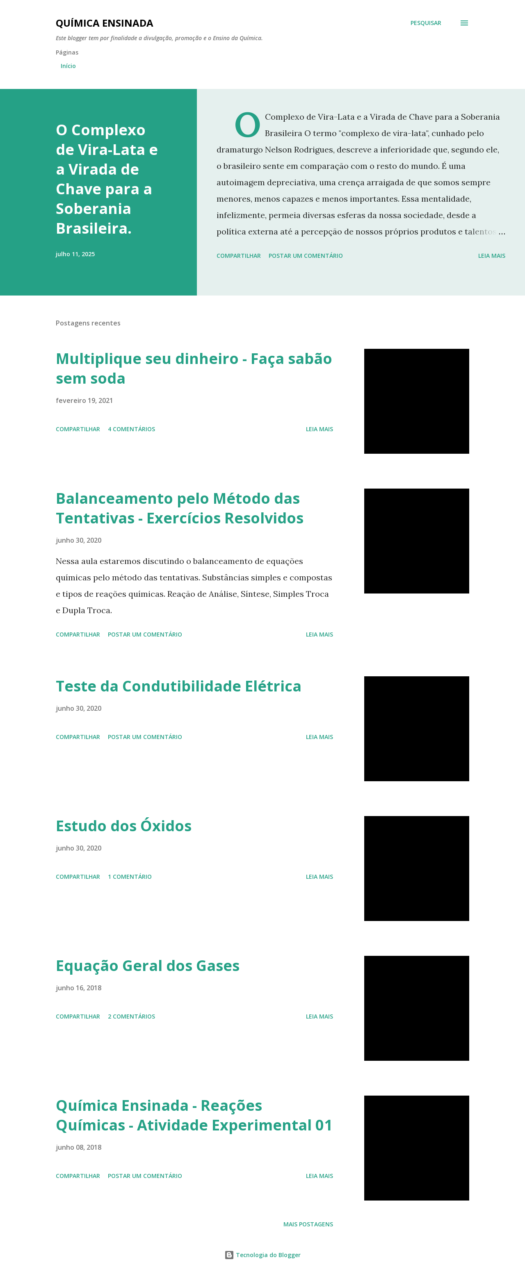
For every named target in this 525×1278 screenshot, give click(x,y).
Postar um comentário (306, 255)
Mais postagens (308, 1224)
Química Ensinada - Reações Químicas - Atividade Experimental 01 (194, 1115)
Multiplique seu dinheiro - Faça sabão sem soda (194, 368)
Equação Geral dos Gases (148, 965)
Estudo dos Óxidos (124, 826)
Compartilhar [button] (239, 255)
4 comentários (131, 429)
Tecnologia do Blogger (262, 1255)
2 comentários (131, 1016)
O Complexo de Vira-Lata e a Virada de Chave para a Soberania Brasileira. (107, 179)
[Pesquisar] (426, 23)
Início (68, 66)
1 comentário (130, 876)
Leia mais (491, 255)
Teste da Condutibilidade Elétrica (178, 686)
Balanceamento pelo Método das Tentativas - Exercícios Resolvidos (180, 508)
